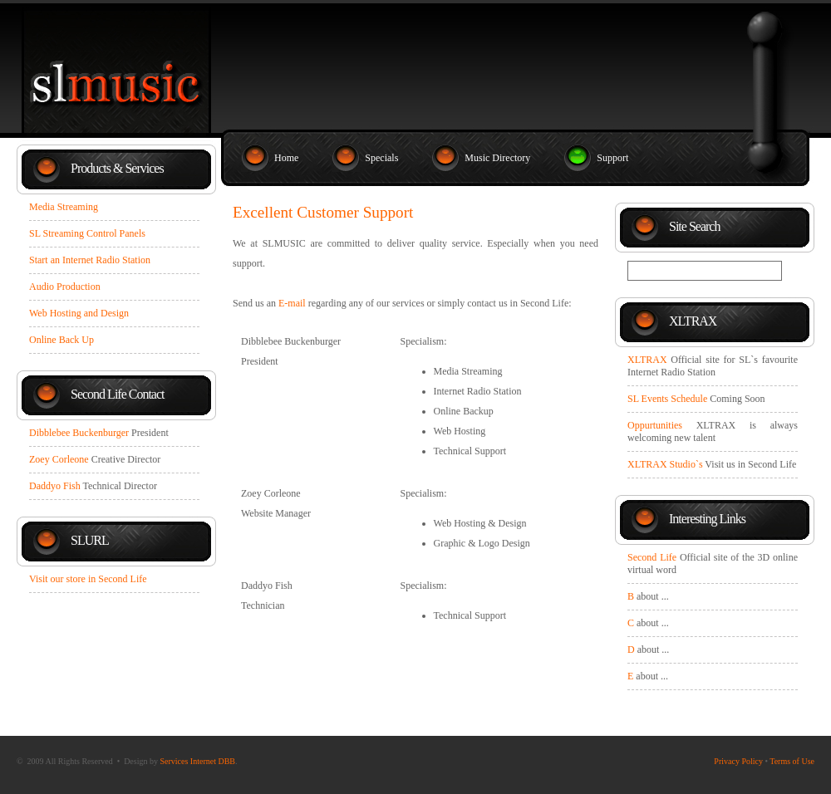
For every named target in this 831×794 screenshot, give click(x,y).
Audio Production (65, 286)
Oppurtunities (654, 425)
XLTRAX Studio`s (665, 464)
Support (612, 158)
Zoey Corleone (59, 459)
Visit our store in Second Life (88, 579)
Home (286, 158)
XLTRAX (647, 359)
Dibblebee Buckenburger (79, 433)
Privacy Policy (738, 761)
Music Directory (497, 158)
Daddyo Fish (55, 486)
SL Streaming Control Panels (87, 233)
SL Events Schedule (667, 398)
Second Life (651, 557)
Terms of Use (792, 761)
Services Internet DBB (197, 761)
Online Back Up (61, 340)
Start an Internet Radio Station (89, 260)
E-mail (292, 303)
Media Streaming (63, 207)
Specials (381, 158)
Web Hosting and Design (79, 313)
